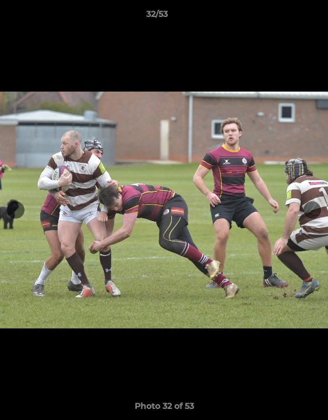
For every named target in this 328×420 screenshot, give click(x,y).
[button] (286, 17)
